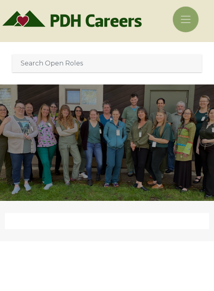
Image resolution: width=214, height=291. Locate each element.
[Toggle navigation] (186, 19)
